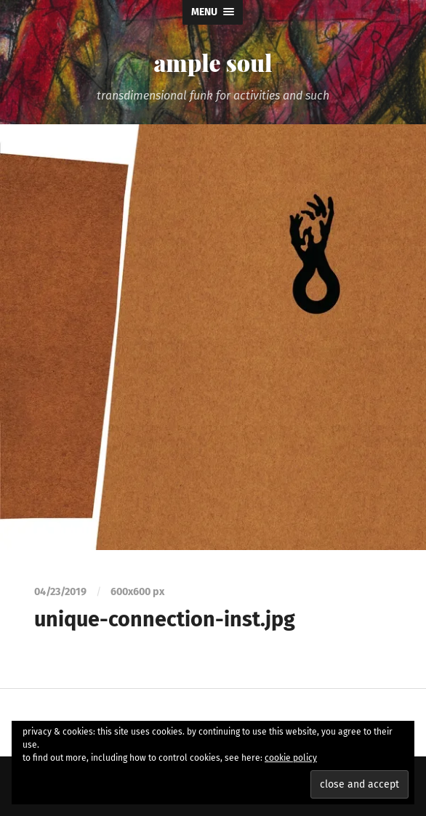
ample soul (212, 62)
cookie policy (291, 758)
